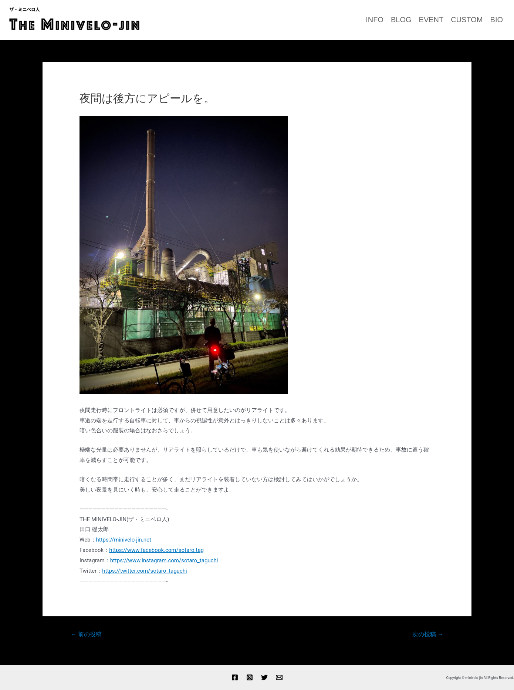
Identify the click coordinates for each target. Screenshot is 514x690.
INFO (374, 20)
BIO (496, 20)
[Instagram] (249, 677)
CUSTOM (467, 20)
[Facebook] (234, 677)
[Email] (279, 677)
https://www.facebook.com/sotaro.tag (156, 550)
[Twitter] (264, 677)
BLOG (401, 20)
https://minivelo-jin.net (123, 539)
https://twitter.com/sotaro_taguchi (144, 570)
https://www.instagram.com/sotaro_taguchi (164, 560)
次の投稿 (427, 634)
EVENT (431, 20)
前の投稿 (86, 634)
